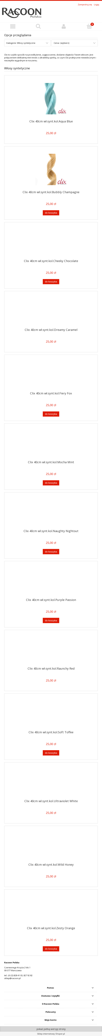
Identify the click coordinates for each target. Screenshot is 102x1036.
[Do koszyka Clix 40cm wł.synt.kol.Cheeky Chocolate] (51, 281)
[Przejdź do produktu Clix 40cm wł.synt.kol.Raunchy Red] (51, 650)
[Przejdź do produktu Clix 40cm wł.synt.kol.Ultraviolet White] (51, 782)
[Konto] (64, 26)
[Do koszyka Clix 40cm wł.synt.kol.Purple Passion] (51, 620)
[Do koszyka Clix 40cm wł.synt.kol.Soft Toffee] (51, 752)
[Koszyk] (89, 26)
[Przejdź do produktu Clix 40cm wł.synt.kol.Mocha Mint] (51, 443)
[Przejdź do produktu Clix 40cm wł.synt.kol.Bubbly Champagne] (51, 169)
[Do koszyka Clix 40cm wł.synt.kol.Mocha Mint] (51, 483)
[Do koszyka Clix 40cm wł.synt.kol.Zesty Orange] (51, 949)
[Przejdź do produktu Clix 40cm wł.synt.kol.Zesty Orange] (51, 909)
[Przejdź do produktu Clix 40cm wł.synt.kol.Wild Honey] (51, 845)
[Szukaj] (38, 26)
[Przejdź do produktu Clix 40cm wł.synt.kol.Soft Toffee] (51, 713)
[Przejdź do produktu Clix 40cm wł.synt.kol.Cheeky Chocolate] (51, 242)
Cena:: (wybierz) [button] (61, 42)
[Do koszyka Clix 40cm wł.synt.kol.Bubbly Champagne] (51, 213)
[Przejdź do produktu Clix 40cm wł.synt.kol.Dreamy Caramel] (51, 311)
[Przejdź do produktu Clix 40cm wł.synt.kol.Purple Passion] (51, 581)
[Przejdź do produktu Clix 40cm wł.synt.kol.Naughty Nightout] (51, 512)
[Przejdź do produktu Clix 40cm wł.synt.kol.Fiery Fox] (51, 374)
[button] (13, 26)
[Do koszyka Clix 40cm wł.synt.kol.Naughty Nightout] (51, 551)
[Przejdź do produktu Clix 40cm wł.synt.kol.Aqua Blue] (51, 98)
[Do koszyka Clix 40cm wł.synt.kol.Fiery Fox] (51, 414)
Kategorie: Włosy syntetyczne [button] (20, 42)
